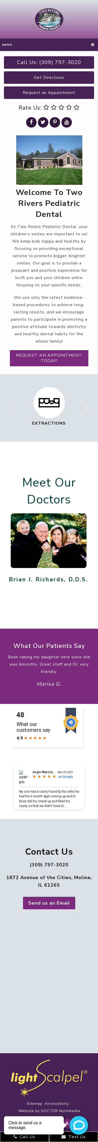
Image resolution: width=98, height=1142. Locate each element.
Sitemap (34, 1103)
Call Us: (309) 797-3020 (49, 62)
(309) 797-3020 (49, 865)
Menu (7, 45)
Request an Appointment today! (49, 358)
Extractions (49, 423)
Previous (10, 406)
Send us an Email (49, 903)
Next (87, 406)
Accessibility (57, 1103)
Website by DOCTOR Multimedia (49, 1110)
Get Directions (49, 77)
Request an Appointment (49, 93)
